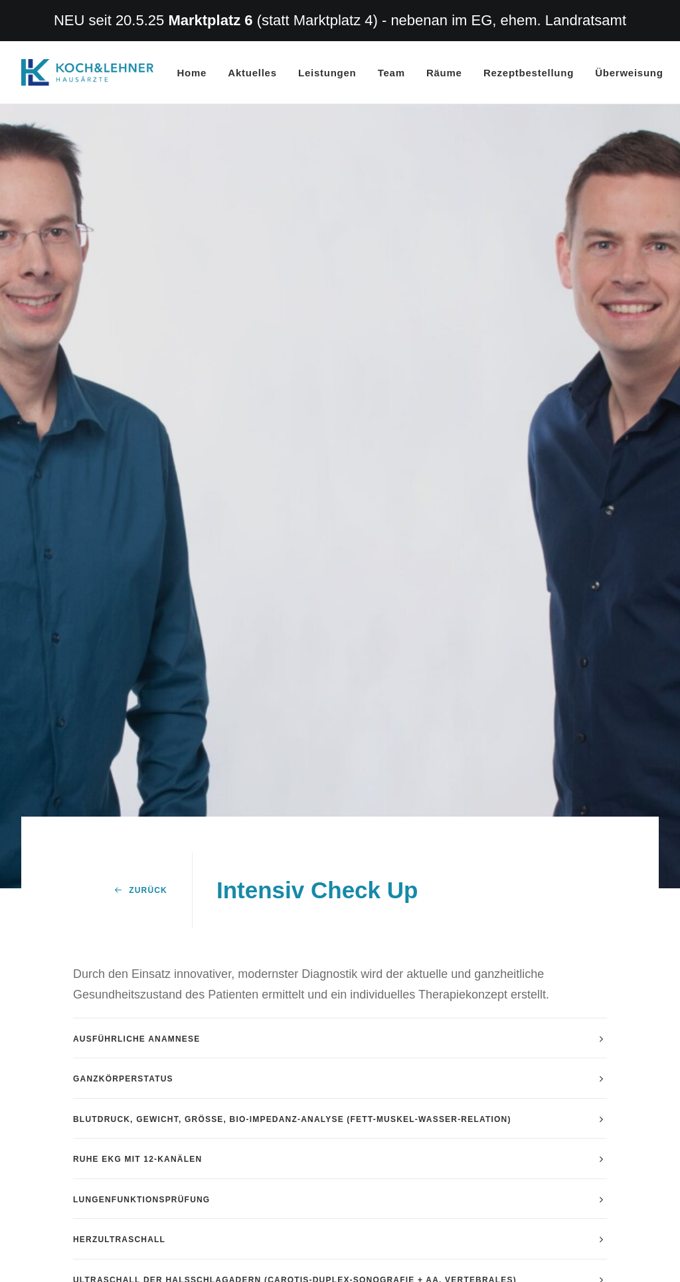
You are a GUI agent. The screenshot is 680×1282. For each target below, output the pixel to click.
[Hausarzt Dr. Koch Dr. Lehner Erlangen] (87, 72)
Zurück (140, 741)
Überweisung (629, 72)
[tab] (340, 888)
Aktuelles (252, 72)
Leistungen (327, 72)
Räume (444, 72)
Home (192, 72)
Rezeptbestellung (528, 72)
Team (391, 72)
